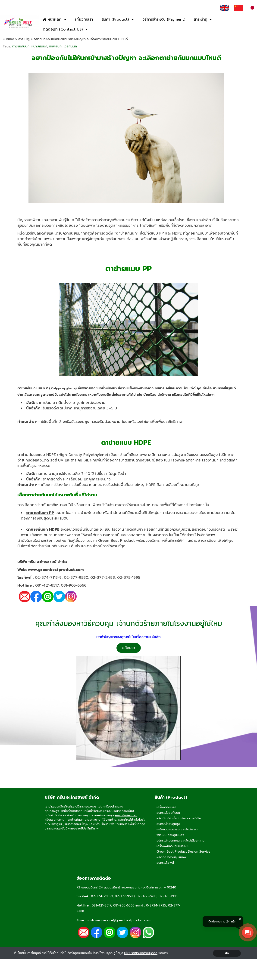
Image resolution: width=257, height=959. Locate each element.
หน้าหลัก (8, 39)
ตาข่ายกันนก (20, 46)
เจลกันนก (70, 46)
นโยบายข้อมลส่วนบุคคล (140, 953)
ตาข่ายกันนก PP (40, 513)
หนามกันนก (39, 46)
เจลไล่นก (55, 46)
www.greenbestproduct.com (56, 569)
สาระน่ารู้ (24, 39)
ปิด (227, 953)
